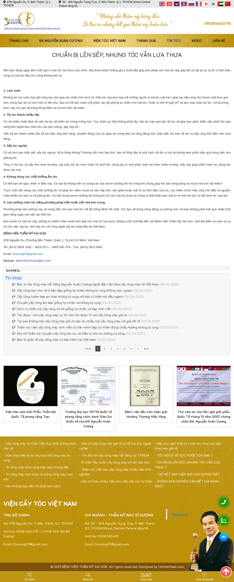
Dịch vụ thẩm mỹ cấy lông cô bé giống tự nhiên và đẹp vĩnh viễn (61, 309)
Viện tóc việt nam (109, 41)
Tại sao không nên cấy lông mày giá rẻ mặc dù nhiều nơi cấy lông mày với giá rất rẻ (76, 321)
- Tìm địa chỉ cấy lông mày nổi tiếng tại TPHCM (114, 455)
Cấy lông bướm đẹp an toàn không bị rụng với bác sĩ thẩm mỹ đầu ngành (67, 296)
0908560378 (217, 23)
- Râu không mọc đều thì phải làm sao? (32, 486)
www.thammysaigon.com (33, 260)
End (146, 348)
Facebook (180, 514)
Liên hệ (219, 41)
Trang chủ (19, 41)
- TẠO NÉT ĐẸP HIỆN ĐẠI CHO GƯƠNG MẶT (187, 474)
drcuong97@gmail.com (28, 254)
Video (197, 41)
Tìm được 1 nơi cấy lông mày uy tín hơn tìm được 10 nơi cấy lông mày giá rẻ (69, 315)
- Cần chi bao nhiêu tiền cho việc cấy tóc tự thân (115, 481)
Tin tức (174, 41)
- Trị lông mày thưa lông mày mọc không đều (36, 467)
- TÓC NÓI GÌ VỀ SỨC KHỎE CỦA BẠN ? (184, 455)
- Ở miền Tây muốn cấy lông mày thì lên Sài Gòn (114, 462)
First (88, 348)
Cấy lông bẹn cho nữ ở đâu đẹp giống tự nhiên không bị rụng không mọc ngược (72, 290)
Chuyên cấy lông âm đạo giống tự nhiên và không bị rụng (56, 302)
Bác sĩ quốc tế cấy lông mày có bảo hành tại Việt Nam (54, 339)
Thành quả (146, 41)
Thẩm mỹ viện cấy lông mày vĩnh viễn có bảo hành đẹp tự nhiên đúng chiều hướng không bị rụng (85, 327)
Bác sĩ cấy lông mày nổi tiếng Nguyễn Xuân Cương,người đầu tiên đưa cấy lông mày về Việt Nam (85, 284)
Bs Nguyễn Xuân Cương (61, 41)
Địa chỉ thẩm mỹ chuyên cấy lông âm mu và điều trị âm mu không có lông (68, 333)
